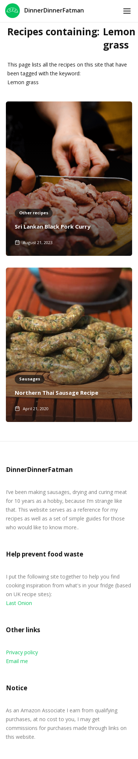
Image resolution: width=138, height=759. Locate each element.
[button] (127, 11)
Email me (17, 661)
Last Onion (19, 602)
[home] (44, 11)
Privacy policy (22, 652)
